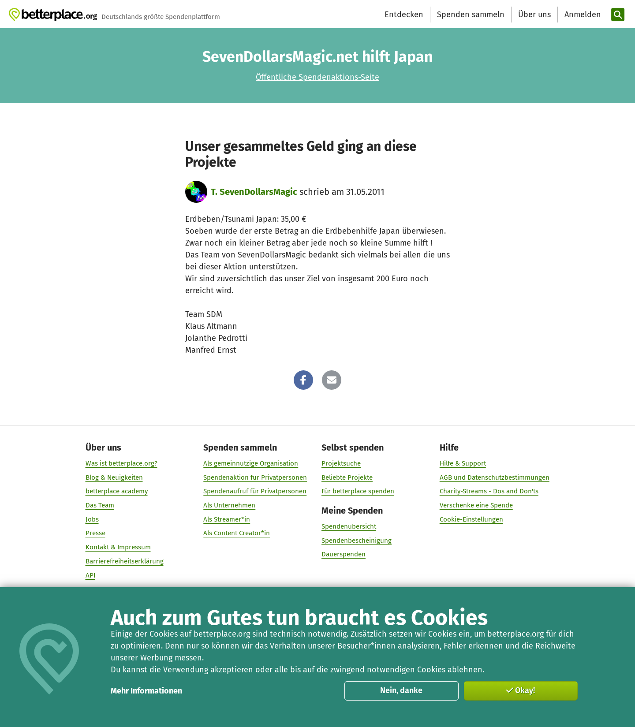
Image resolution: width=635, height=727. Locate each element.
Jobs (92, 519)
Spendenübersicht (348, 526)
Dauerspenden (343, 554)
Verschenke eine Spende (476, 505)
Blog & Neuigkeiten (114, 477)
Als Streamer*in (226, 519)
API (90, 575)
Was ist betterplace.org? (121, 463)
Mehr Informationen (146, 691)
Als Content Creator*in (236, 533)
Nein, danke (401, 690)
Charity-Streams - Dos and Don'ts (489, 491)
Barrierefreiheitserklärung (125, 561)
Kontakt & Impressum (118, 547)
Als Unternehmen (229, 505)
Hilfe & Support (463, 463)
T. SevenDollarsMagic (254, 191)
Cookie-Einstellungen (471, 519)
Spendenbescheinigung (356, 540)
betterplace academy (117, 491)
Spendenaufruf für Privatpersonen (254, 491)
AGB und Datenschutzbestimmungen (494, 477)
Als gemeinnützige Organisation (250, 463)
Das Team (100, 505)
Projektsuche (341, 463)
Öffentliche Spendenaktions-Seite (317, 77)
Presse (95, 533)
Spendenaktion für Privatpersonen (255, 477)
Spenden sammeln (470, 14)
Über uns (534, 14)
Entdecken (404, 14)
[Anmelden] (581, 15)
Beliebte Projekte (347, 477)
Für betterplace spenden (357, 491)
